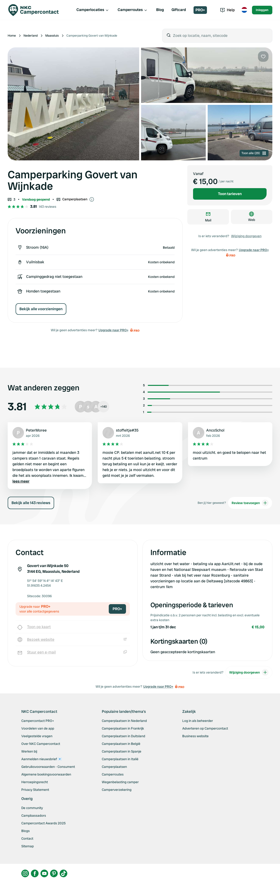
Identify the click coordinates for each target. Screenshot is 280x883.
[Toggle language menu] (244, 10)
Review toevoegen (250, 503)
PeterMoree (36, 430)
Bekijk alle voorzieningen (41, 308)
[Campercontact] (36, 10)
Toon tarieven (230, 193)
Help (227, 9)
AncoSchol (215, 430)
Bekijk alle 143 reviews (30, 502)
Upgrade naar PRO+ (113, 330)
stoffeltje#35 (127, 430)
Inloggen (262, 10)
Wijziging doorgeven (246, 236)
